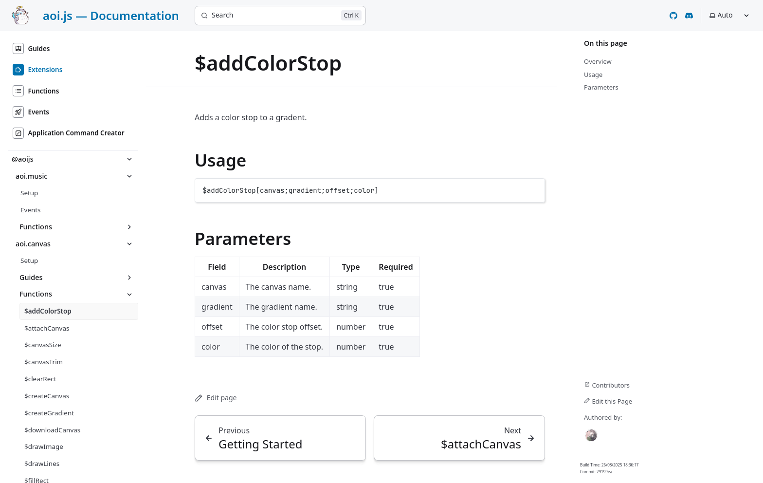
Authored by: (603, 417)
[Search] (280, 15)
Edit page (215, 397)
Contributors (607, 385)
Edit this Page (608, 401)
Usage (220, 160)
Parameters (243, 238)
